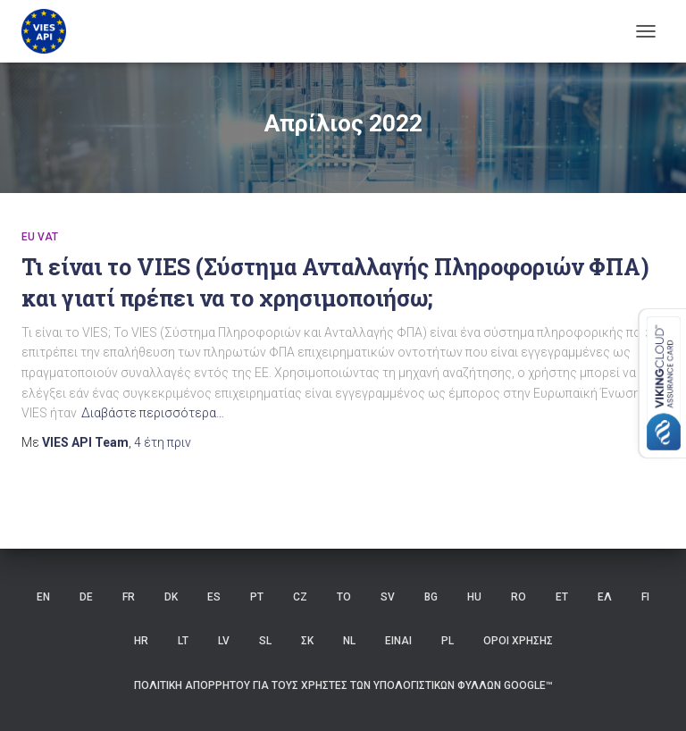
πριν (162, 442)
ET (562, 597)
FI (645, 597)
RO (518, 597)
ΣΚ (307, 640)
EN (43, 597)
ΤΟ (344, 597)
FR (128, 597)
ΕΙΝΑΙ (398, 640)
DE (86, 597)
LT (183, 640)
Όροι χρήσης (518, 640)
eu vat (39, 237)
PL (447, 640)
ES (214, 597)
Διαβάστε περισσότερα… (152, 413)
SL (265, 640)
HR (141, 640)
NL (349, 640)
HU (474, 597)
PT (257, 597)
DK (171, 597)
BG (431, 597)
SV (388, 597)
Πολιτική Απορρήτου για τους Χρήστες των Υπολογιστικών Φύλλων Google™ (343, 685)
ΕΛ (605, 597)
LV (224, 640)
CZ (300, 597)
